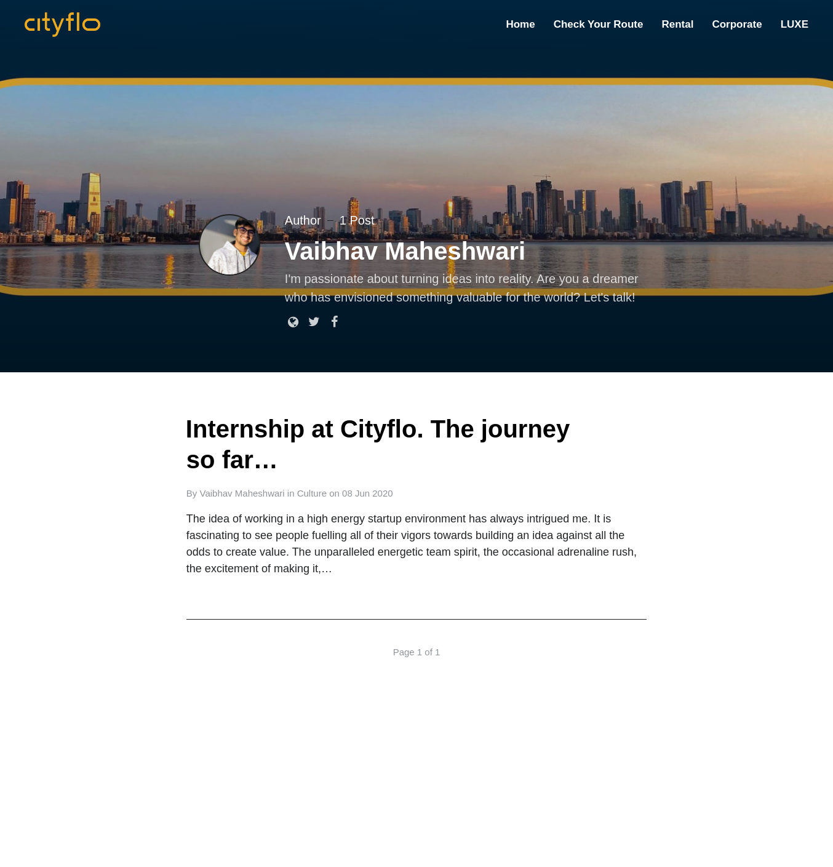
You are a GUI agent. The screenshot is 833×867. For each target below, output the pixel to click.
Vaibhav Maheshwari (242, 493)
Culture (312, 493)
